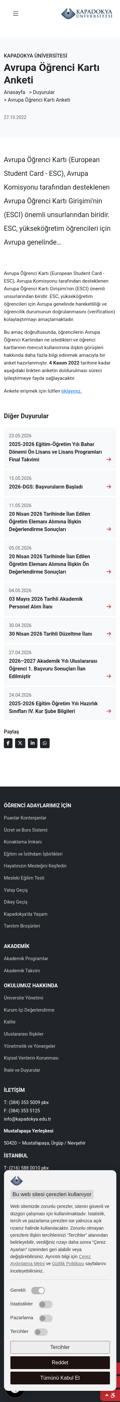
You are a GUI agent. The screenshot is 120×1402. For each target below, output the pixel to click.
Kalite (9, 1022)
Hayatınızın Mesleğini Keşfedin (35, 866)
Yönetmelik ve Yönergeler (29, 1046)
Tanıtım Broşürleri (22, 926)
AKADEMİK (16, 946)
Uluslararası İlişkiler (24, 1034)
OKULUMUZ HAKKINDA (31, 986)
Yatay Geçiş (16, 890)
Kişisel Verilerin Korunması (31, 1058)
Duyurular (44, 92)
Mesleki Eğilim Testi (24, 878)
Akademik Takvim (22, 971)
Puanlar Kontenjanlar (25, 818)
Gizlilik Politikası (68, 1263)
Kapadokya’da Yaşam (25, 914)
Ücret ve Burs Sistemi (25, 830)
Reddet (60, 1362)
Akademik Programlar (26, 958)
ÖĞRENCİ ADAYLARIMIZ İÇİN (37, 806)
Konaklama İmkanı (23, 842)
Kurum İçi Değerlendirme (29, 1010)
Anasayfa (14, 92)
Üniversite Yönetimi (23, 998)
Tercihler (59, 1347)
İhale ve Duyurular (22, 1070)
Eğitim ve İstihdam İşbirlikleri (33, 854)
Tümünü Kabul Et (60, 1378)
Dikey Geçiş (16, 902)
